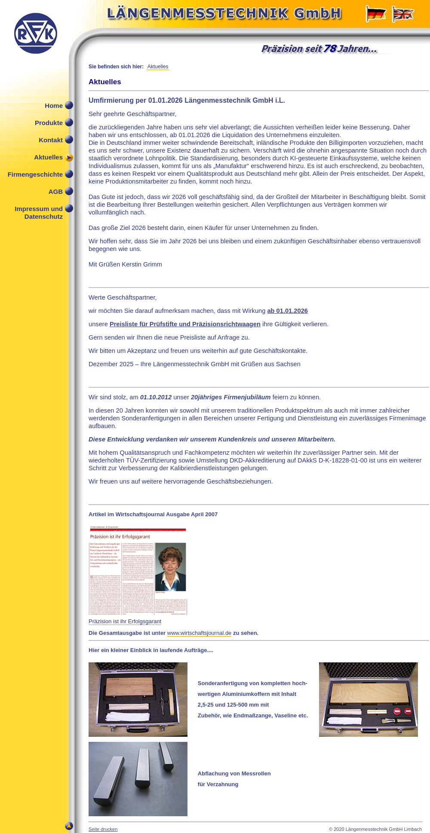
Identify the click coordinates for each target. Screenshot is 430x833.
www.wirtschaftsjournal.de (199, 633)
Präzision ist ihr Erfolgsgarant (125, 621)
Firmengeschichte (35, 174)
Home (54, 105)
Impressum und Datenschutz (39, 211)
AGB (56, 191)
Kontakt (51, 140)
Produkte (49, 122)
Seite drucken (103, 829)
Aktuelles (48, 157)
